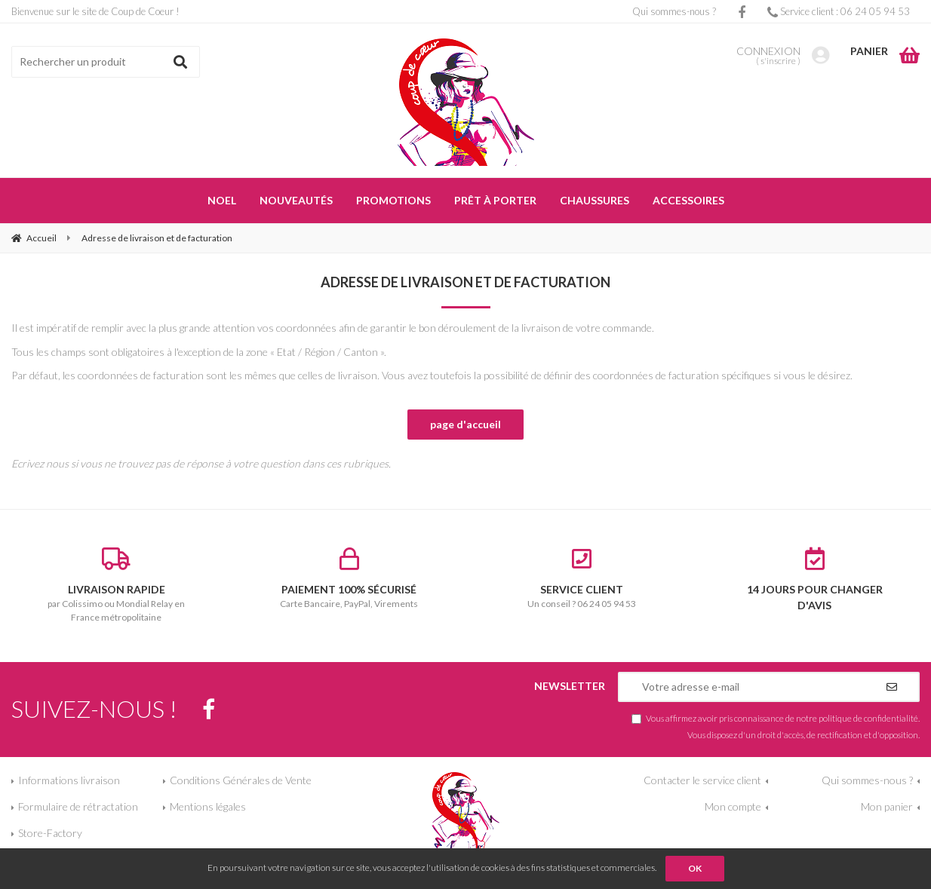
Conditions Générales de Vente (241, 780)
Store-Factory (50, 832)
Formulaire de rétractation (78, 806)
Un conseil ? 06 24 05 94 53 (582, 578)
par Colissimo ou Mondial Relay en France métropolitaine (116, 585)
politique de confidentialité (868, 718)
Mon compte (733, 806)
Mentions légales (208, 806)
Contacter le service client (702, 780)
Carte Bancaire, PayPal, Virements (350, 578)
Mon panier (887, 806)
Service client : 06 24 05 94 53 (838, 11)
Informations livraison (69, 780)
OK (695, 868)
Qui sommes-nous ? (674, 11)
